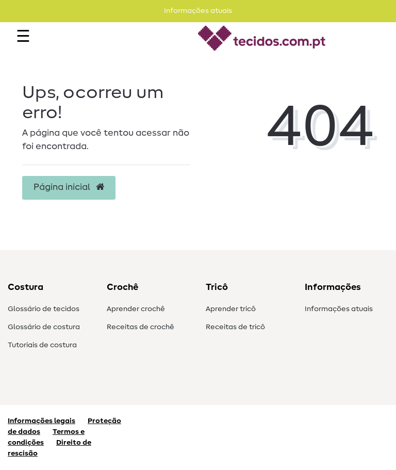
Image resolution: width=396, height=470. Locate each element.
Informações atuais (339, 309)
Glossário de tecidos (43, 309)
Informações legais (41, 421)
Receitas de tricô (235, 327)
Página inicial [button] (69, 187)
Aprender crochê (136, 309)
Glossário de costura (44, 327)
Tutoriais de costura (42, 345)
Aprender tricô (231, 309)
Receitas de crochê (140, 327)
